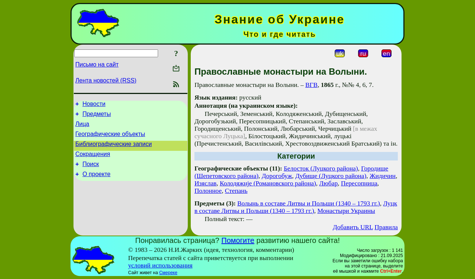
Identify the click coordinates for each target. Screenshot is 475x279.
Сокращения (92, 161)
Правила (386, 227)
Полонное (208, 190)
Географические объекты (110, 138)
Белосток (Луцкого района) (321, 168)
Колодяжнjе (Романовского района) (268, 183)
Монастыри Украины (346, 210)
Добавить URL (353, 227)
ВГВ (311, 84)
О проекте (96, 183)
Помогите (238, 240)
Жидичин (383, 175)
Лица (82, 127)
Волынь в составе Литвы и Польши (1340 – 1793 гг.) (309, 203)
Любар (328, 183)
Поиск (90, 172)
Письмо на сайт (96, 64)
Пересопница (359, 183)
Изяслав (205, 183)
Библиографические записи (113, 149)
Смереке (168, 272)
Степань (236, 190)
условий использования (160, 265)
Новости (93, 105)
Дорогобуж (277, 175)
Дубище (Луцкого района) (331, 175)
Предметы (96, 116)
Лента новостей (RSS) (106, 80)
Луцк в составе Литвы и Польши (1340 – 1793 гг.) (295, 207)
